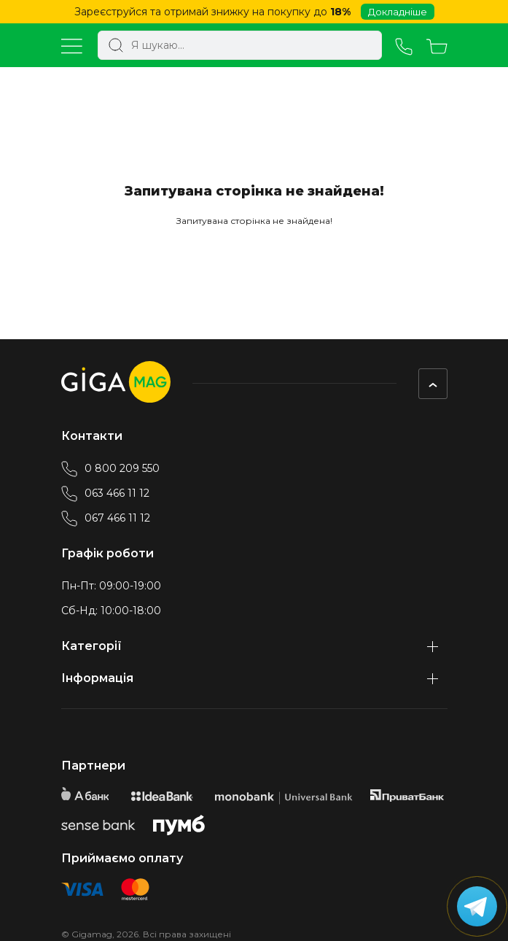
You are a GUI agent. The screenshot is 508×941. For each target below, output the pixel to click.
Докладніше (397, 12)
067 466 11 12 (105, 517)
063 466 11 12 (105, 493)
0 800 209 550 (110, 468)
